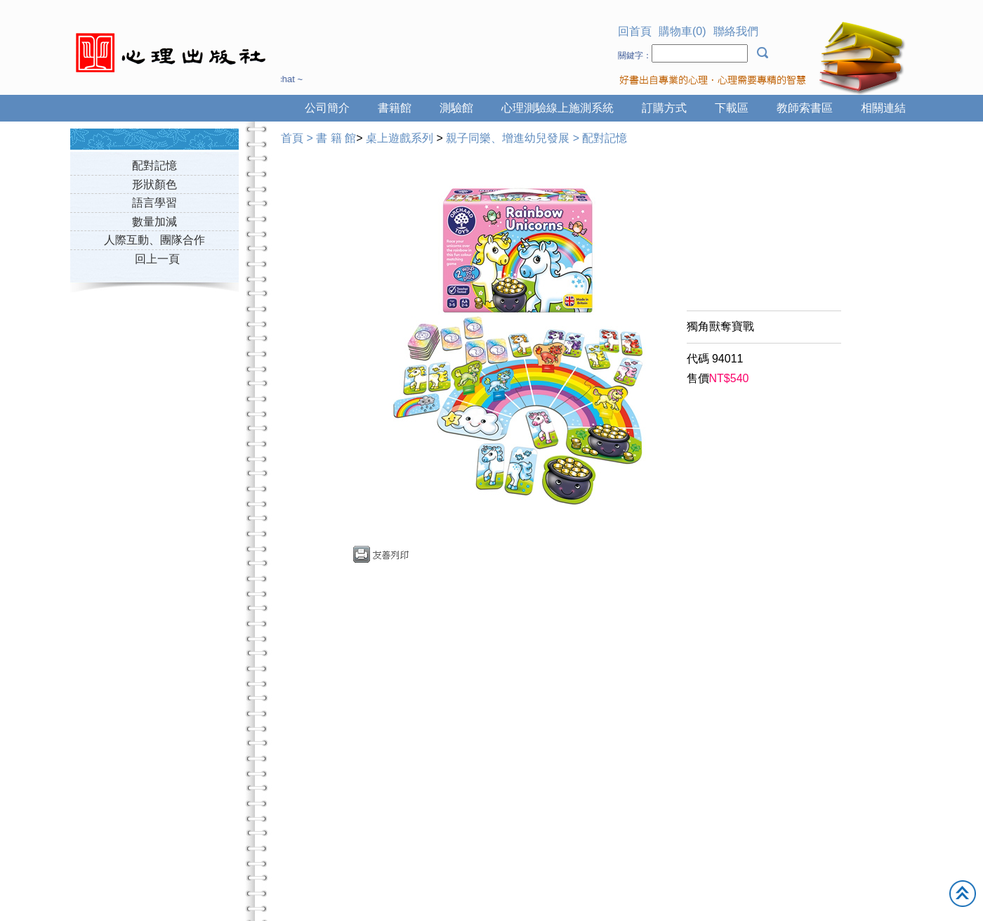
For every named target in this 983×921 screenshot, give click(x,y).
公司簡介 (327, 108)
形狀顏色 (154, 184)
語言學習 (154, 203)
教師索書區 (805, 108)
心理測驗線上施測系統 (557, 108)
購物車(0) (682, 31)
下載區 (731, 108)
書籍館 (394, 108)
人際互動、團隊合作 (154, 240)
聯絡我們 (735, 31)
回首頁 (635, 31)
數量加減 (154, 222)
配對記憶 (154, 165)
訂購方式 (664, 108)
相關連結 (883, 108)
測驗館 (456, 108)
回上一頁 (157, 259)
